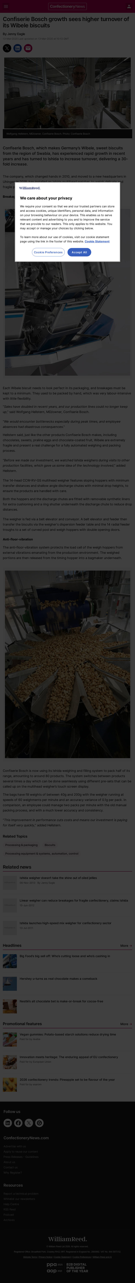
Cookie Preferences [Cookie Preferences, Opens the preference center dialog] (48, 252)
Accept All (79, 252)
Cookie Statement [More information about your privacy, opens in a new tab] (97, 241)
